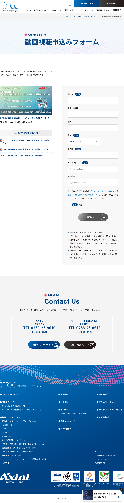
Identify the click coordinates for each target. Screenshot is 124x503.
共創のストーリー (9, 402)
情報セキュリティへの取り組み (111, 409)
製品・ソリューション (11, 417)
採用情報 (102, 394)
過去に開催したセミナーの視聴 (73, 413)
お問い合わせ (111, 3)
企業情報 (64, 394)
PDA (5, 432)
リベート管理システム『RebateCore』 (18, 451)
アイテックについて (10, 394)
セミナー (64, 409)
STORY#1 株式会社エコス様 (13, 405)
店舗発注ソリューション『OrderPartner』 (19, 421)
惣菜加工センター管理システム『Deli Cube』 (20, 447)
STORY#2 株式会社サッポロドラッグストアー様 (21, 409)
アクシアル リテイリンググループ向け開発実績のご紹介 (25, 459)
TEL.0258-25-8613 (85, 328)
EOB (5, 428)
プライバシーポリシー (108, 402)
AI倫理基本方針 (105, 417)
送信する (97, 217)
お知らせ (64, 402)
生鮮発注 (7, 436)
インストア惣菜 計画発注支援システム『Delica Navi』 (24, 444)
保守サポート (7, 463)
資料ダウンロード (86, 3)
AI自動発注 (7, 424)
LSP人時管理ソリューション (13, 440)
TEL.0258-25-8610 (39, 328)
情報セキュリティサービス (13, 455)
